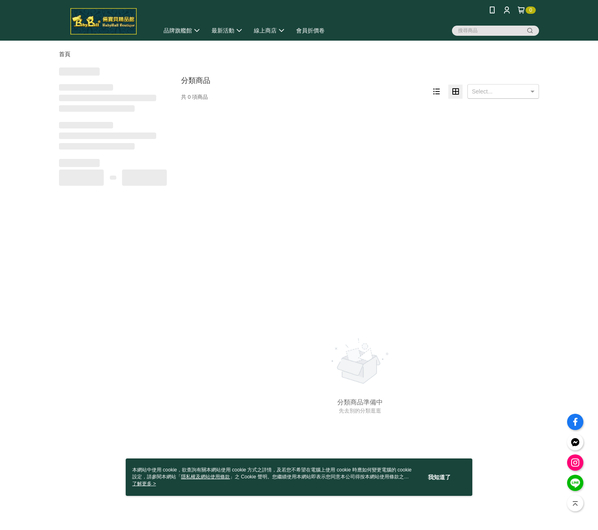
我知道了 (439, 477)
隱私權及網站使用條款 (205, 477)
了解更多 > (144, 484)
